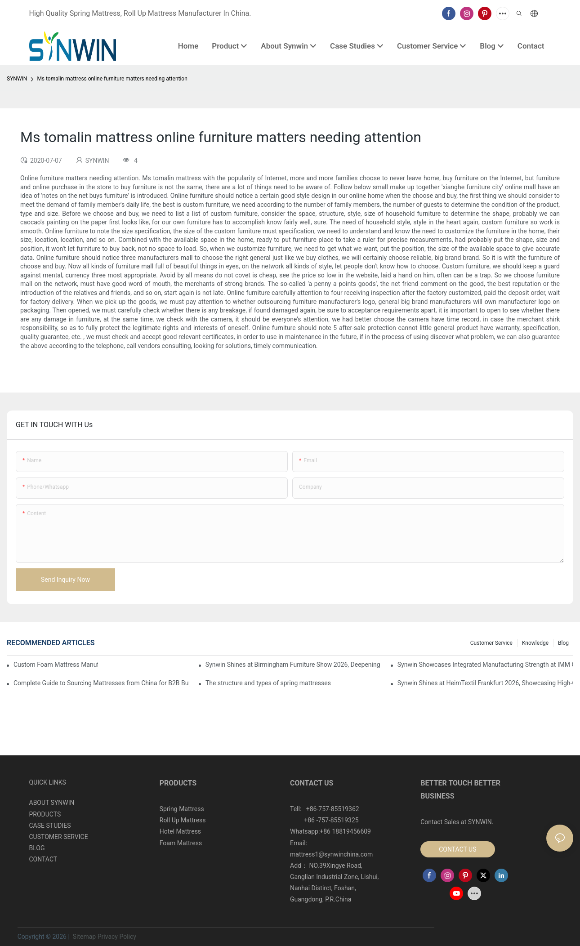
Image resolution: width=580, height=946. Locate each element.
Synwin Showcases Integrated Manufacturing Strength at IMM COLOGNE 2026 (485, 664)
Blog (563, 643)
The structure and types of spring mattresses (268, 683)
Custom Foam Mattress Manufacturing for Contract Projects (55, 664)
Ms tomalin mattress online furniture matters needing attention (112, 79)
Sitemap (83, 936)
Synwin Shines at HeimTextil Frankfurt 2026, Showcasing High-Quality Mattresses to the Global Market (485, 683)
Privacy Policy (117, 936)
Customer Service (491, 643)
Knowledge (535, 643)
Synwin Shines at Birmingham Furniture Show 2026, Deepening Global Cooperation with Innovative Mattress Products (293, 664)
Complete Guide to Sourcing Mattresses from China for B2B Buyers (101, 683)
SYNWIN (17, 79)
